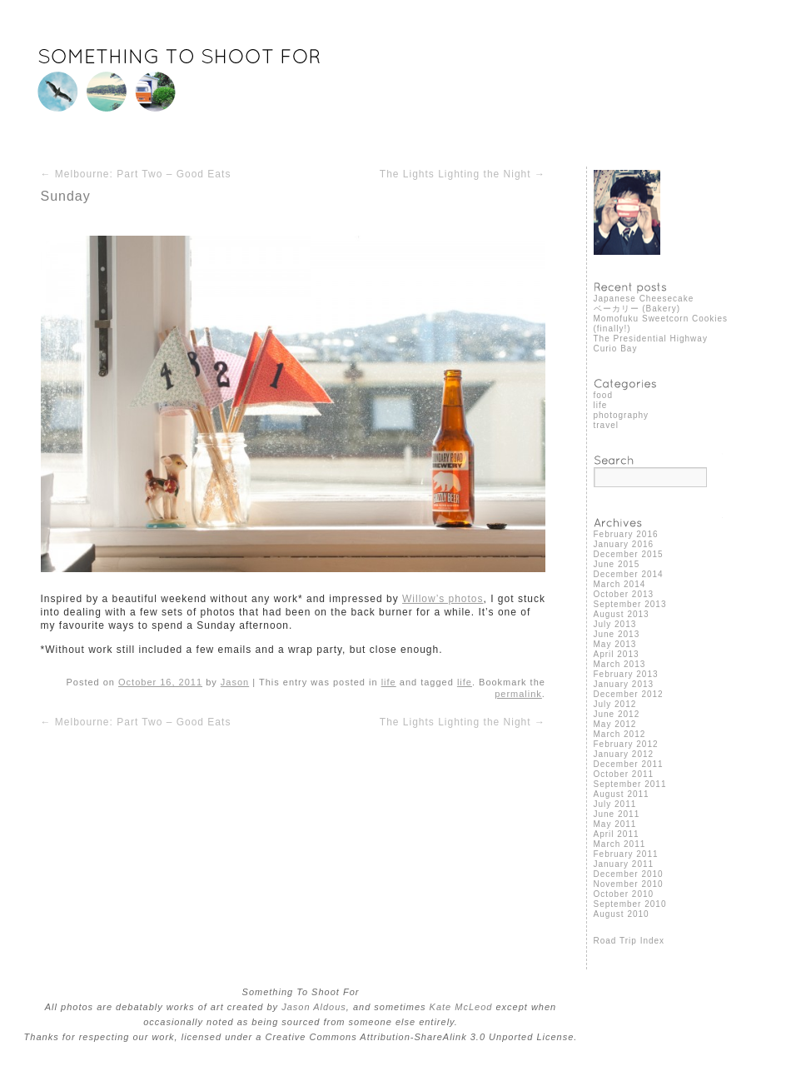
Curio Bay (616, 348)
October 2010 (624, 894)
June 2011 (617, 814)
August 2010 (621, 914)
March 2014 (620, 584)
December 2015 (629, 554)
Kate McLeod (461, 1007)
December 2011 (629, 764)
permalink (518, 694)
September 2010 (630, 904)
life (388, 682)
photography (621, 415)
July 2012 (615, 704)
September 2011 (630, 784)
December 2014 (629, 574)
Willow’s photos (442, 599)
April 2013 (616, 654)
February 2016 (626, 534)
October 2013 (624, 594)
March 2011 (620, 844)
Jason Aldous (313, 1007)
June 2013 (617, 634)
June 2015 (617, 564)
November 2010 (629, 884)
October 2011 (624, 774)
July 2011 (615, 804)
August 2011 (621, 794)
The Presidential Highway (651, 338)
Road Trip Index (629, 940)
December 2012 (629, 694)
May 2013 (615, 644)
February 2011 (626, 854)
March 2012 (620, 734)
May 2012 (615, 724)
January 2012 (624, 754)
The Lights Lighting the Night (462, 174)
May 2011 (615, 824)
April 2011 (616, 834)
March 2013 (620, 664)
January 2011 (624, 864)
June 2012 (617, 714)
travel (606, 425)
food (603, 395)
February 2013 (626, 674)
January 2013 (624, 684)
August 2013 (621, 614)
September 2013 (630, 604)
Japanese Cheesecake (644, 298)
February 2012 (626, 744)
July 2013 (615, 624)
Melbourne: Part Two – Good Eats (136, 174)
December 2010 (629, 874)
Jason (235, 682)
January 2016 (624, 544)
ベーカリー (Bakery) (637, 308)
